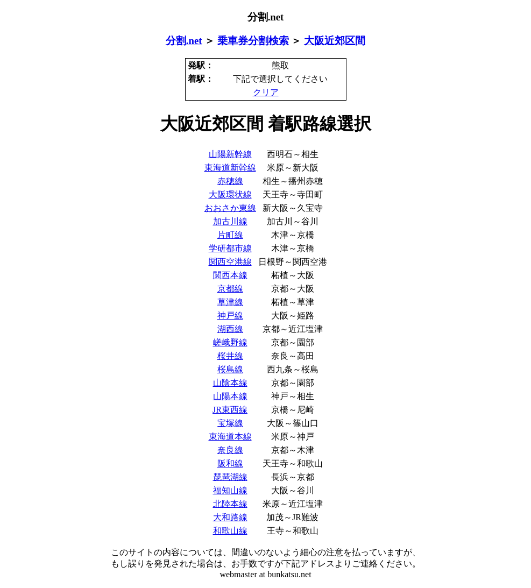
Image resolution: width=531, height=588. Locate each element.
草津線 (230, 302)
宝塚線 (230, 423)
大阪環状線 (230, 194)
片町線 (230, 234)
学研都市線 (230, 248)
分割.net (184, 40)
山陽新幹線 (230, 154)
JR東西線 (230, 409)
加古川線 (230, 221)
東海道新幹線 (230, 167)
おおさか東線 (230, 207)
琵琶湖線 (230, 476)
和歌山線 (230, 530)
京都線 (230, 288)
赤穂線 (230, 181)
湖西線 (230, 329)
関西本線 (230, 275)
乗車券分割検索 (253, 40)
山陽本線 (230, 396)
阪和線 (230, 463)
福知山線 (230, 490)
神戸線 (230, 315)
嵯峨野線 (230, 342)
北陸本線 (230, 503)
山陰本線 (230, 382)
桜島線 (230, 369)
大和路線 (230, 517)
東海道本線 (230, 436)
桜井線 (230, 355)
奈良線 (230, 450)
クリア (266, 92)
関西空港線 (230, 261)
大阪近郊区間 (334, 40)
